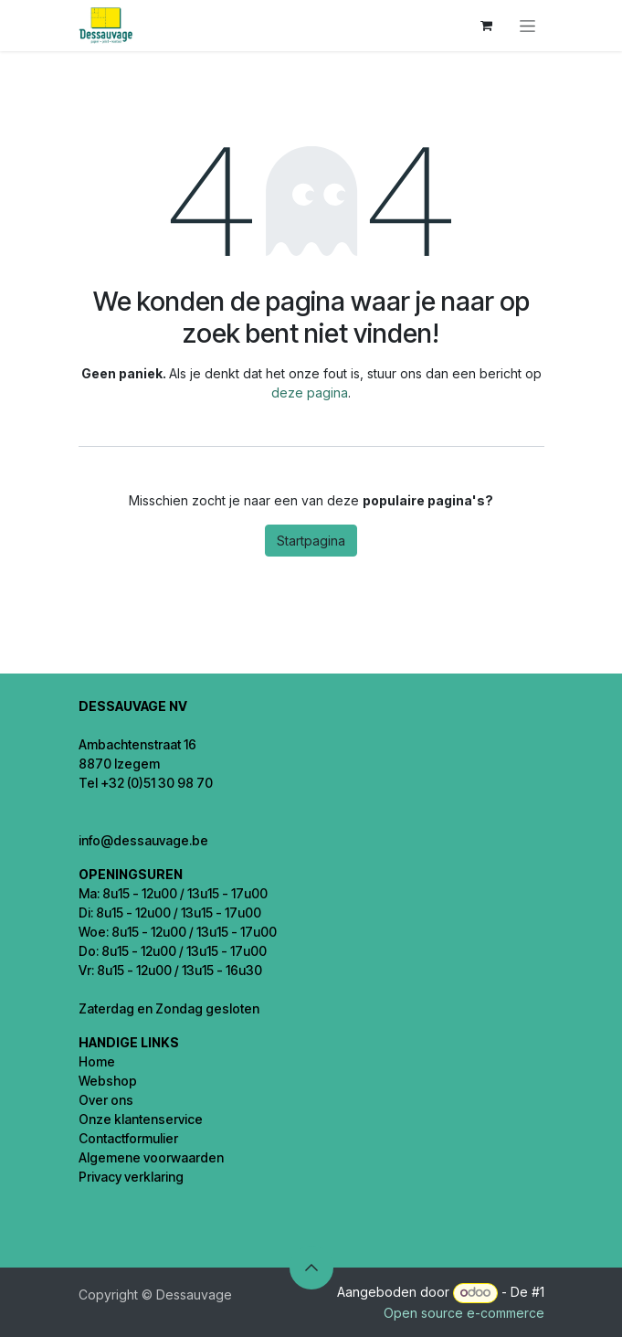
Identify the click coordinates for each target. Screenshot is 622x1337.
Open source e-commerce (464, 1313)
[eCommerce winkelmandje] (486, 25)
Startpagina (311, 540)
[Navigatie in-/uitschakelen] (527, 26)
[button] (311, 1267)
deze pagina (309, 392)
